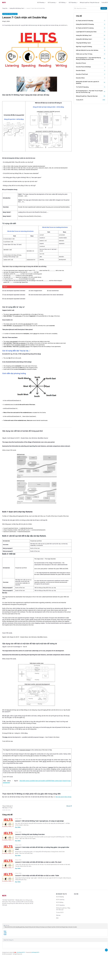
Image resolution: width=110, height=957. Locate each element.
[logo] (4, 895)
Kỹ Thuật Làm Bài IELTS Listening (85, 28)
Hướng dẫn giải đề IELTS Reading (85, 24)
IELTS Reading (41, 2)
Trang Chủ (4, 8)
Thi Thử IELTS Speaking (82, 87)
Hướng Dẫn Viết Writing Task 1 (17, 8)
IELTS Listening (52, 2)
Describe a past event (82, 74)
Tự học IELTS (104, 2)
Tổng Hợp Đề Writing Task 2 (83, 43)
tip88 (5, 934)
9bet (5, 931)
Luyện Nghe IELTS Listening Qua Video (86, 31)
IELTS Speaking (73, 2)
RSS (57, 918)
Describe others (80, 78)
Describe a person (81, 63)
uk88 (5, 932)
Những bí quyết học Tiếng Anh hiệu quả (89, 2)
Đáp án (5, 286)
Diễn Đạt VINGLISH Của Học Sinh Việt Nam (87, 50)
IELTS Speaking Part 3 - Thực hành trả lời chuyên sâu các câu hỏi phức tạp (89, 91)
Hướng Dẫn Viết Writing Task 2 (84, 39)
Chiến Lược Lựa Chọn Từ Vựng (84, 54)
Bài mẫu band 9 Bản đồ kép (63, 797)
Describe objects (80, 70)
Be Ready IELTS (21, 952)
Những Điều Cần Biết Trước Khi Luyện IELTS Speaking (87, 82)
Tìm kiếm (104, 8)
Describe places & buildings (83, 66)
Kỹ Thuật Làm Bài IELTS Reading (84, 20)
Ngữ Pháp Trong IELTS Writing (84, 46)
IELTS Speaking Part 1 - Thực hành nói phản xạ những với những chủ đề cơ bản (88, 58)
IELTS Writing (63, 2)
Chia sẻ (68, 806)
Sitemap (58, 915)
